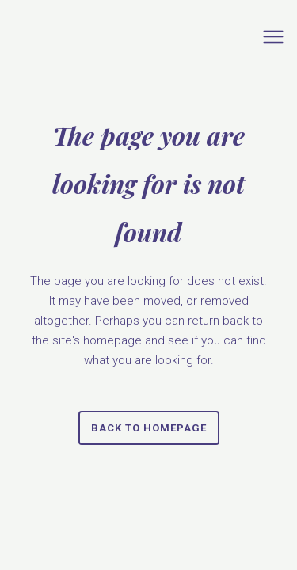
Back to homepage (149, 428)
